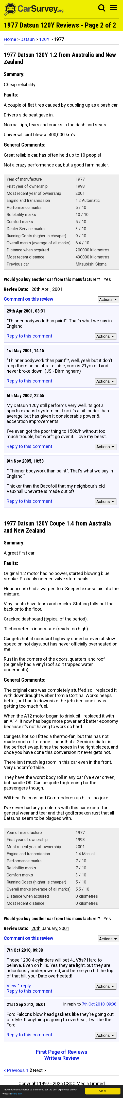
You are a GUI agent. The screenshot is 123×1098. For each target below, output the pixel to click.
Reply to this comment (29, 336)
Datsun (28, 39)
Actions (108, 299)
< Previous (14, 1070)
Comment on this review (28, 299)
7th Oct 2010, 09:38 (99, 1004)
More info (16, 1093)
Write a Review (61, 1058)
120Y (44, 39)
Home (10, 39)
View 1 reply (19, 985)
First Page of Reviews (61, 1052)
